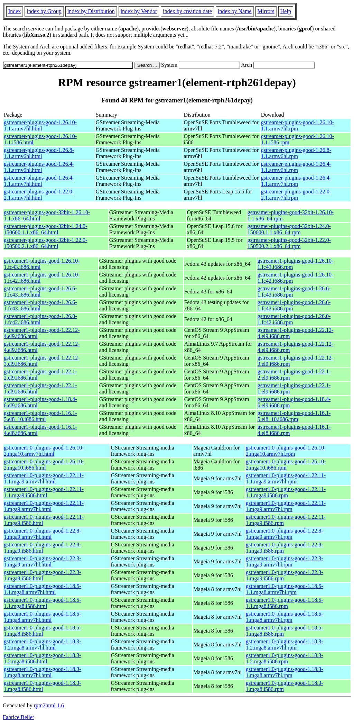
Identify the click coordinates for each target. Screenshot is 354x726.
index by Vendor (139, 11)
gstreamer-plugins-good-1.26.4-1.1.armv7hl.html (39, 181)
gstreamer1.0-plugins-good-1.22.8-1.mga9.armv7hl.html (42, 534)
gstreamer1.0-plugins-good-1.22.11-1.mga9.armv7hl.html (44, 506)
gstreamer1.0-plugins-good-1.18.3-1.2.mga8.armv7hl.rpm (284, 644)
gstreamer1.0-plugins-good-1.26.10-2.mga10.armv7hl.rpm (286, 451)
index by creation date (187, 11)
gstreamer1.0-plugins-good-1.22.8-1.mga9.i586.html (42, 548)
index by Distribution (91, 11)
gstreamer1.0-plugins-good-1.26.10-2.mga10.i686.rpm (286, 465)
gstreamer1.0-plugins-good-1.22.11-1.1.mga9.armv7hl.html (44, 478)
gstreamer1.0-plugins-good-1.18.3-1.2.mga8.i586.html (42, 658)
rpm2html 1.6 (49, 705)
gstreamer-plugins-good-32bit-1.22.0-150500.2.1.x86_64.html (45, 243)
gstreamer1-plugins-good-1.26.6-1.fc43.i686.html (40, 291)
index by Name (235, 11)
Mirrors (266, 11)
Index (14, 11)
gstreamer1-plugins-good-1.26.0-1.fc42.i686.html (40, 319)
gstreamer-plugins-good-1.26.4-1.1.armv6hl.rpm (296, 167)
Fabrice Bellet (18, 717)
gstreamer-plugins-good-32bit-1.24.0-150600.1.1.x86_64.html (45, 229)
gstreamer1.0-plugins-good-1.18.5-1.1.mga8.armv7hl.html (42, 589)
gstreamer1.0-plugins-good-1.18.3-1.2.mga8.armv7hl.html (42, 644)
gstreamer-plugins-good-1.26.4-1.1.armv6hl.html (39, 167)
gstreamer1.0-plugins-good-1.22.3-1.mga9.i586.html (42, 575)
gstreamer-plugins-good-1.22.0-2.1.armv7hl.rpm (296, 195)
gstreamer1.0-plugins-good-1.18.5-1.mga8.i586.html (42, 631)
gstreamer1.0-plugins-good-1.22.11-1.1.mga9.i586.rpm (286, 492)
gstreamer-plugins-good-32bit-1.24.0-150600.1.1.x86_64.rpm (289, 229)
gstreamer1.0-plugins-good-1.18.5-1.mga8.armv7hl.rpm (284, 617)
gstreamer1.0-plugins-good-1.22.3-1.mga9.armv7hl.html (42, 561)
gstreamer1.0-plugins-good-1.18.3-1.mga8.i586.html (42, 686)
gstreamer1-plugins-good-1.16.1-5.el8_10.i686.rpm (294, 416)
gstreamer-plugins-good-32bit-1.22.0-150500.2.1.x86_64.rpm (289, 243)
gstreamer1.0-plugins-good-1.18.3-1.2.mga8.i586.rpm (284, 658)
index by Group (44, 11)
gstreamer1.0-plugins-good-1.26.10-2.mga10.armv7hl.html (44, 451)
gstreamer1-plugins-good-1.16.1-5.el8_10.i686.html (40, 416)
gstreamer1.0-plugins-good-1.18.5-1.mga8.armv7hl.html (42, 617)
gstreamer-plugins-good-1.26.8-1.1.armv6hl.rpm (296, 153)
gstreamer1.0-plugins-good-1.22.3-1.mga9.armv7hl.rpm (284, 561)
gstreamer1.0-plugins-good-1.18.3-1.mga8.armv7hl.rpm (284, 672)
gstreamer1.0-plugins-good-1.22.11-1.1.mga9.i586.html (44, 492)
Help (285, 11)
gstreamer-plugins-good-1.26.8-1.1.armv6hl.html (39, 153)
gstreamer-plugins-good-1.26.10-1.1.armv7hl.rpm (297, 125)
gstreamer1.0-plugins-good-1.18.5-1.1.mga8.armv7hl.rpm (284, 589)
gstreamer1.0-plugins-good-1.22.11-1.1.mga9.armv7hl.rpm (286, 478)
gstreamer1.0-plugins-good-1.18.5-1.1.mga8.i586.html (42, 603)
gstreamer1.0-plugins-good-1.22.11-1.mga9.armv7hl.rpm (286, 506)
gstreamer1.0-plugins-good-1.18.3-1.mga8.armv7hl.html (42, 672)
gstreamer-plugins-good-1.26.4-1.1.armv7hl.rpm (296, 181)
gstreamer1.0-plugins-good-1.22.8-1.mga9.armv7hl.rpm (284, 534)
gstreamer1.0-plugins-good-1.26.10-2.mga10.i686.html (44, 465)
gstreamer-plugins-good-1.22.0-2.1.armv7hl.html (39, 195)
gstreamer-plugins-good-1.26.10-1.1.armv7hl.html (40, 125)
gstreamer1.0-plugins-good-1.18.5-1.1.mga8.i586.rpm (284, 603)
